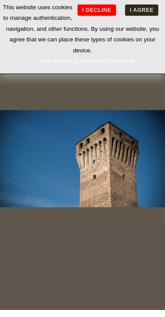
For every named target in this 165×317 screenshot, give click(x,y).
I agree (142, 10)
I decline (96, 10)
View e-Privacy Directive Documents (87, 61)
